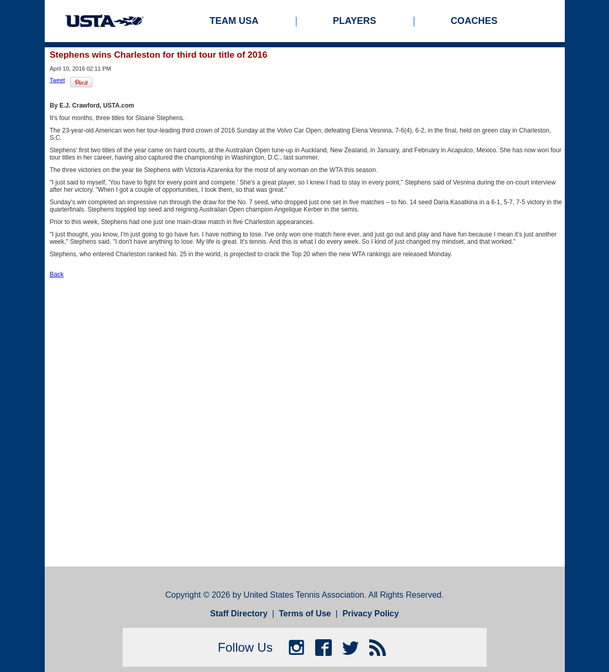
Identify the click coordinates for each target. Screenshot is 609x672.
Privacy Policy (370, 613)
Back (57, 274)
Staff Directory (238, 613)
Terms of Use (305, 613)
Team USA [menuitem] (234, 21)
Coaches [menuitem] (473, 21)
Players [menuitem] (354, 21)
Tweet (57, 80)
